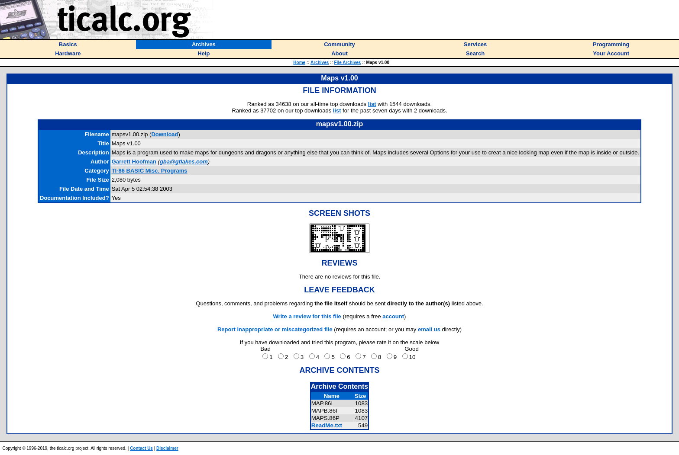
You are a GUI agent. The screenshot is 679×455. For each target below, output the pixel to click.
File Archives (347, 62)
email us (429, 329)
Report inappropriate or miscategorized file (275, 329)
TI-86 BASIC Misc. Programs (150, 170)
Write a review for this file (307, 316)
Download (164, 134)
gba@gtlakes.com (184, 161)
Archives (319, 62)
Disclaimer (167, 448)
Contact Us (141, 448)
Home (299, 62)
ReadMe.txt (326, 425)
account (393, 316)
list (372, 104)
